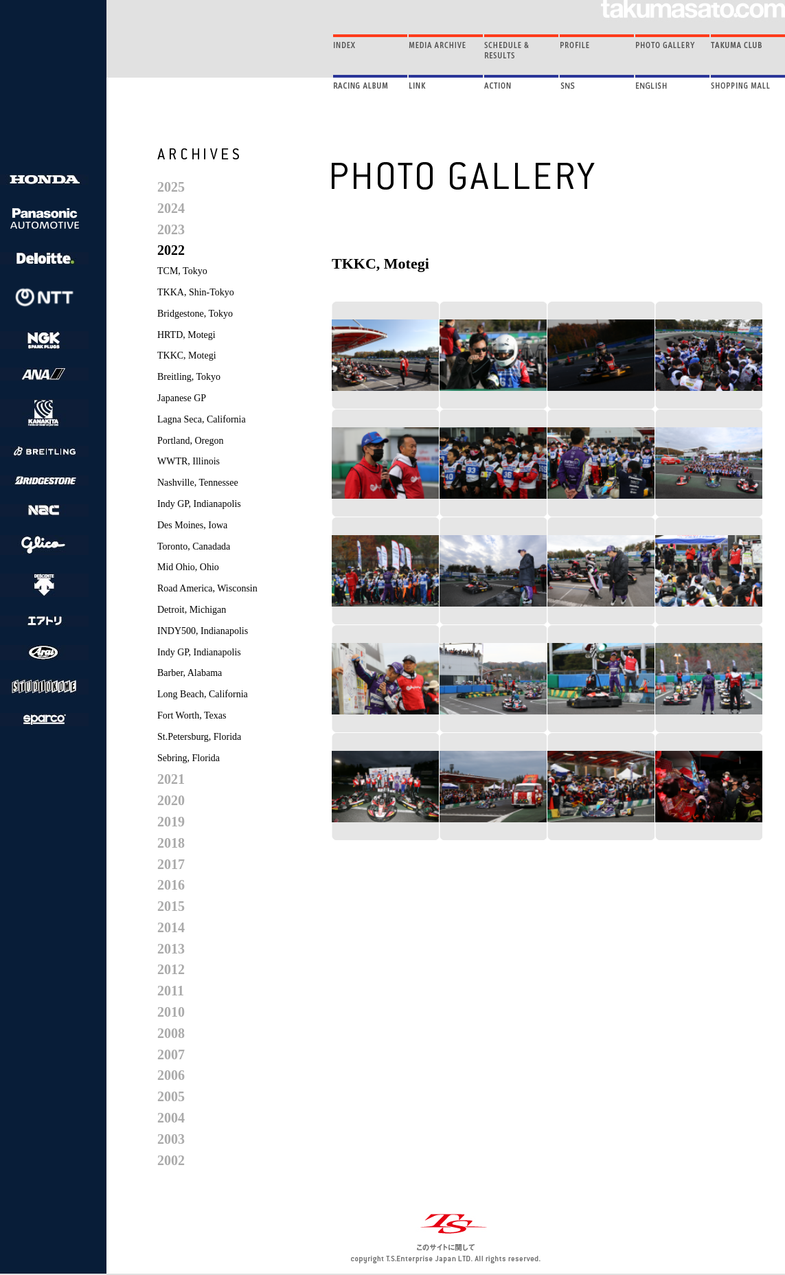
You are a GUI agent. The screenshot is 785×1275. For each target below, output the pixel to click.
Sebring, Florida (188, 758)
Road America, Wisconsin (207, 588)
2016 (171, 884)
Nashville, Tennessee (197, 482)
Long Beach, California (202, 694)
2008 (171, 1033)
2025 (171, 186)
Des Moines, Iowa (192, 525)
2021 (171, 779)
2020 (171, 800)
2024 (171, 208)
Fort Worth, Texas (191, 715)
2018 (171, 842)
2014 (171, 927)
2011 (170, 990)
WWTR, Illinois (188, 461)
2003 (171, 1139)
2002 (171, 1160)
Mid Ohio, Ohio (188, 567)
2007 (171, 1054)
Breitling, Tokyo (188, 377)
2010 (171, 1011)
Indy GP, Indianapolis (199, 504)
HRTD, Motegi (186, 335)
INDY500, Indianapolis (202, 631)
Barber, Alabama (189, 673)
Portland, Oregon (190, 441)
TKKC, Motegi (186, 355)
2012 (171, 969)
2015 (171, 906)
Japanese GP (181, 398)
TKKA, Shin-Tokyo (195, 292)
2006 (171, 1075)
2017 (171, 864)
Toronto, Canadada (193, 546)
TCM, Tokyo (182, 271)
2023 (171, 229)
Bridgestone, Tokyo (195, 313)
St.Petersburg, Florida (199, 737)
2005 (171, 1096)
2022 (171, 250)
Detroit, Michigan (191, 610)
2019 (171, 821)
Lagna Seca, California (201, 419)
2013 (171, 948)
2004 (171, 1117)
